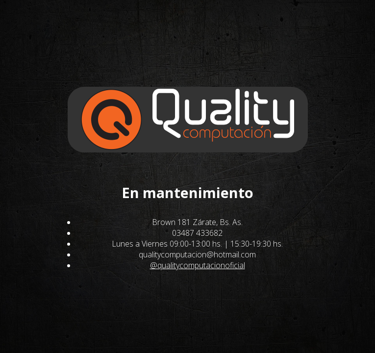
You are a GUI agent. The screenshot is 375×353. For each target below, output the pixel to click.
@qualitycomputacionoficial (197, 265)
